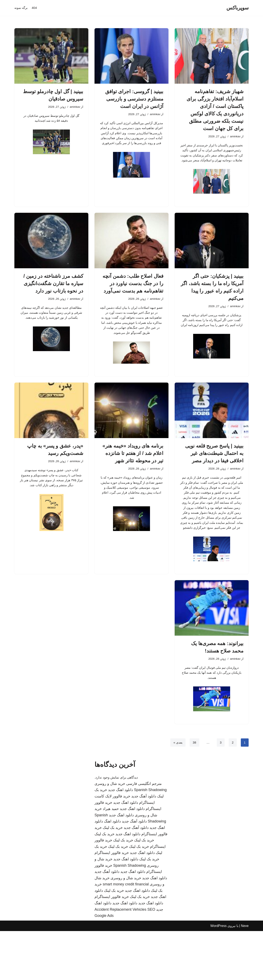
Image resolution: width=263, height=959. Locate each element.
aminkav (234, 136)
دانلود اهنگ (112, 849)
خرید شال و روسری (110, 812)
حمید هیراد (111, 837)
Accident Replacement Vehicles (120, 937)
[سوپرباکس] (237, 8)
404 (35, 8)
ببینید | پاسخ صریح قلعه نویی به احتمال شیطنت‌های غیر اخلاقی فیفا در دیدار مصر (214, 466)
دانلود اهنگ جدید (120, 818)
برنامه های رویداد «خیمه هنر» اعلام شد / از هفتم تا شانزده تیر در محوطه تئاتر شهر (133, 466)
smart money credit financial (126, 912)
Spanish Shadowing (150, 818)
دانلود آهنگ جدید (143, 824)
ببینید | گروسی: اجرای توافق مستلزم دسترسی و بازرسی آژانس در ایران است (134, 99)
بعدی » (177, 770)
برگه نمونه (21, 8)
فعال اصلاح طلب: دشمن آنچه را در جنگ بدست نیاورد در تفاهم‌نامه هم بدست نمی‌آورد (133, 292)
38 (194, 770)
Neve (245, 954)
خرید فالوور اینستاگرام (112, 881)
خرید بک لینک (113, 856)
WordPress (218, 954)
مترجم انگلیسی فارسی (144, 812)
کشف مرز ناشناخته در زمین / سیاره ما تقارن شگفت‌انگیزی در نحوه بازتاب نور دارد (53, 292)
